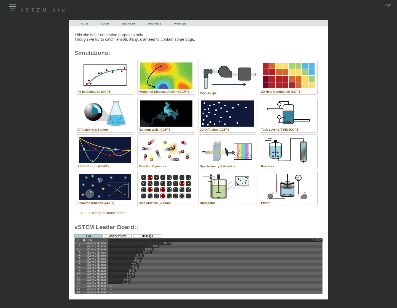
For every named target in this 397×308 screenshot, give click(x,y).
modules (180, 23)
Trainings (147, 236)
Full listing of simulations (104, 213)
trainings (155, 23)
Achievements (118, 236)
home (84, 23)
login (388, 5)
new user (128, 23)
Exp (88, 236)
